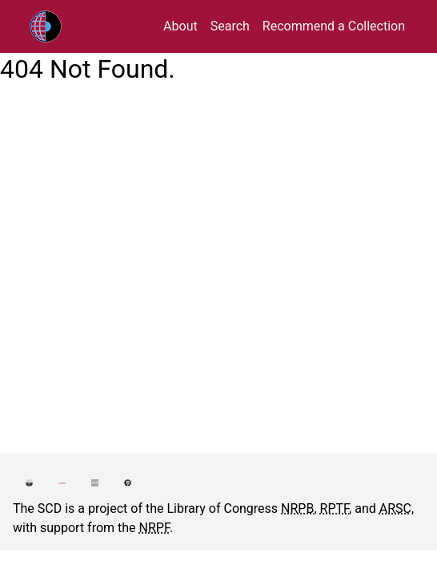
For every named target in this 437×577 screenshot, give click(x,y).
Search (230, 26)
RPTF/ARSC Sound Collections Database (79, 26)
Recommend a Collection (334, 26)
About (180, 26)
